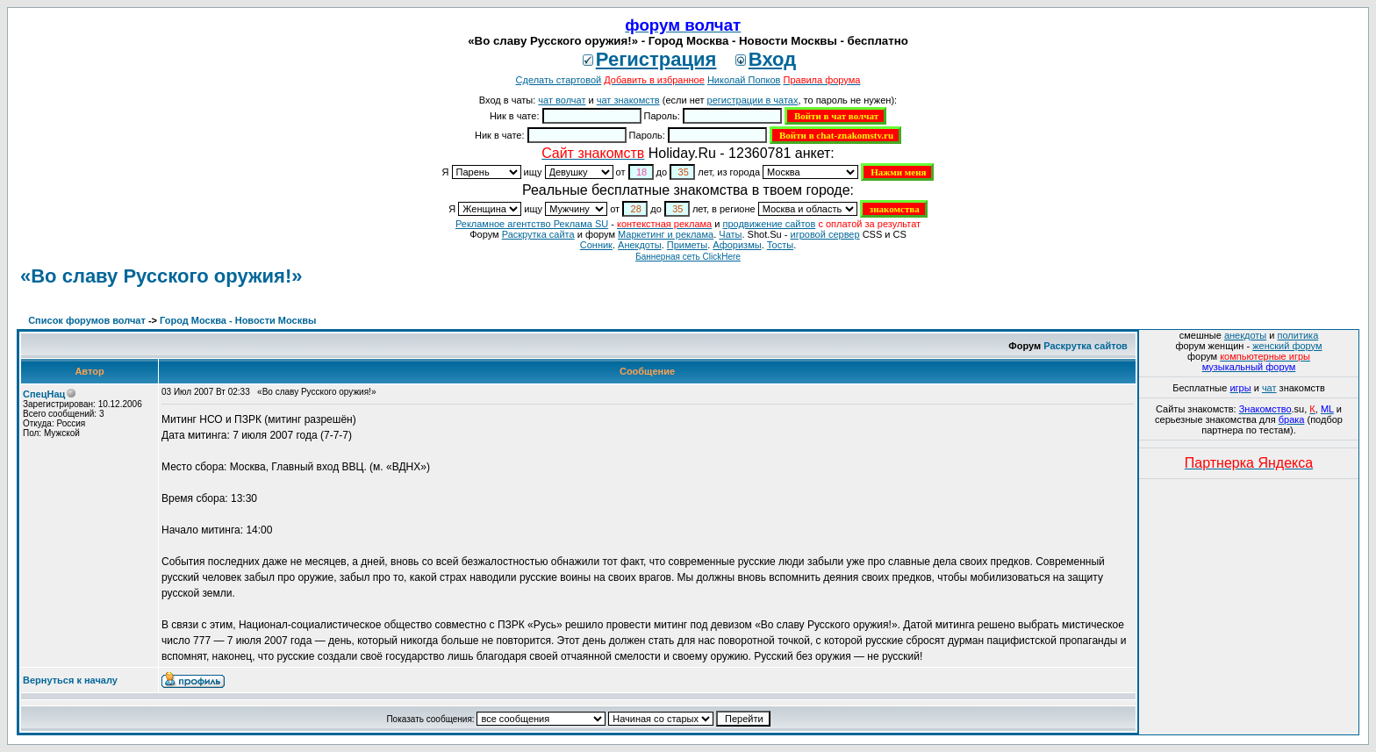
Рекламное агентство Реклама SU (531, 223)
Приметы (687, 245)
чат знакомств (628, 100)
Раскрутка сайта (538, 234)
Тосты (780, 245)
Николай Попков (744, 80)
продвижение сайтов (768, 223)
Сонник (596, 245)
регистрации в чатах (753, 100)
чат (1269, 388)
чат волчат (561, 100)
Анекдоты (640, 245)
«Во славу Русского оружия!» (161, 276)
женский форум (1287, 345)
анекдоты (1245, 335)
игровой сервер (824, 234)
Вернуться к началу (70, 680)
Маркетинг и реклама (665, 234)
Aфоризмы (737, 245)
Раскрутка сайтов (1085, 345)
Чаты (730, 234)
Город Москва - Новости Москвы (238, 320)
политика (1298, 335)
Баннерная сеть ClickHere (688, 256)
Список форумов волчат (87, 320)
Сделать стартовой (559, 80)
